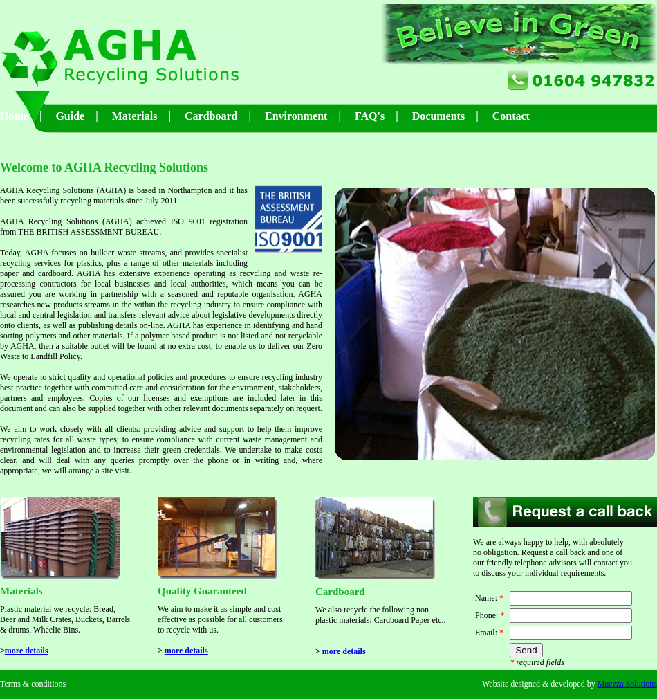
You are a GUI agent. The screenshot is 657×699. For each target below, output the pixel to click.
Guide (69, 116)
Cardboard (211, 116)
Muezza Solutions (627, 684)
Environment (296, 116)
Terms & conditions (33, 684)
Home (14, 116)
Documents (438, 116)
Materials (135, 116)
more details (26, 650)
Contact (511, 116)
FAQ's (370, 116)
